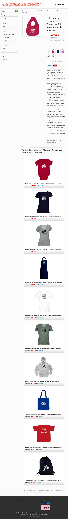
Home (23, 11)
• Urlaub (6, 32)
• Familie (4, 49)
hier (56, 492)
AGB (20, 503)
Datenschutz (20, 501)
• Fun (3, 27)
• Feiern (4, 24)
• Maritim (6, 38)
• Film (3, 57)
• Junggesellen (5, 18)
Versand (52, 38)
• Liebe (4, 54)
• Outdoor (4, 29)
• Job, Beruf (5, 43)
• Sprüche (4, 60)
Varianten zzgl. (31, 186)
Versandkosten (45, 499)
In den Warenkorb (58, 62)
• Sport (3, 52)
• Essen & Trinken (6, 46)
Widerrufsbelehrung (20, 505)
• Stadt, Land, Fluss (9, 35)
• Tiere (5, 41)
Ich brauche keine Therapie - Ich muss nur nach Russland (47, 11)
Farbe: (48, 48)
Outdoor (29, 11)
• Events (4, 21)
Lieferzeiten (46, 501)
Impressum (20, 499)
